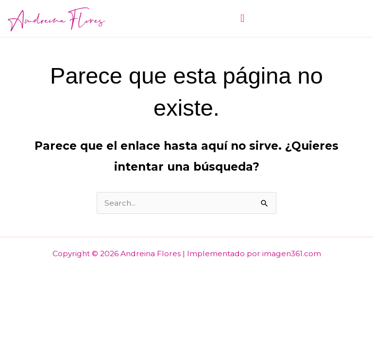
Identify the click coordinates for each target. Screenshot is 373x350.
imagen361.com (291, 253)
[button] (242, 18)
